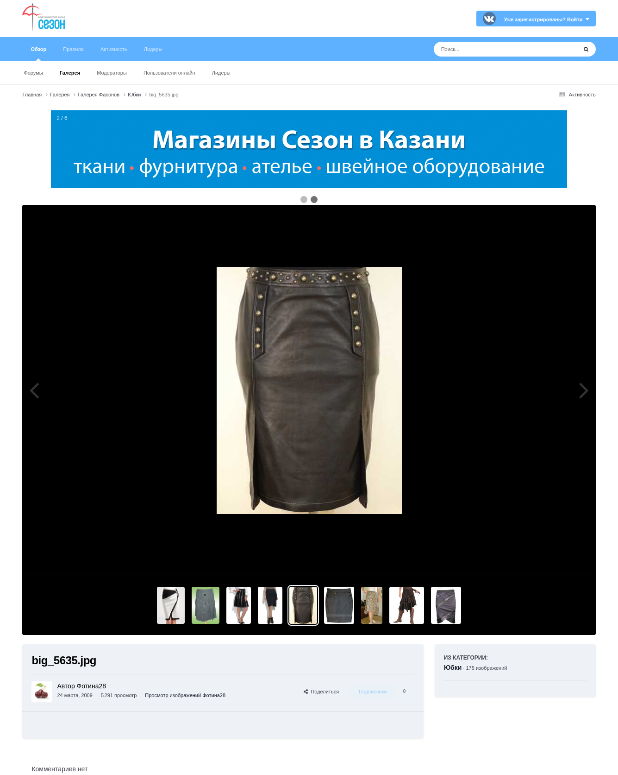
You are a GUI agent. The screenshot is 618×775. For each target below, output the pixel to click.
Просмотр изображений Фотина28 (185, 695)
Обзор (38, 53)
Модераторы (112, 73)
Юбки (453, 667)
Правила (73, 49)
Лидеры (221, 73)
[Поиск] (488, 49)
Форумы (33, 73)
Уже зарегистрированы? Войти (546, 19)
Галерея (70, 73)
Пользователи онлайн (169, 73)
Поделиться (321, 691)
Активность (113, 49)
